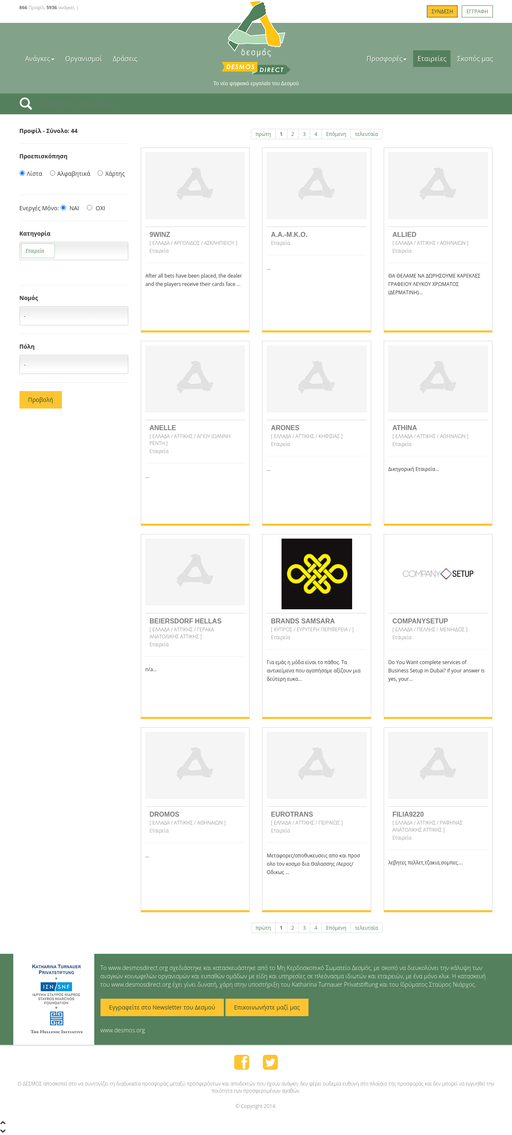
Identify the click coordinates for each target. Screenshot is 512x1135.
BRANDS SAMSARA (303, 621)
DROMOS (164, 814)
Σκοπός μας (475, 58)
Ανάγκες (40, 58)
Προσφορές (387, 58)
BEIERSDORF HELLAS (185, 621)
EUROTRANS (292, 814)
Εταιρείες (431, 58)
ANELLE (162, 427)
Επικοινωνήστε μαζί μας (267, 1007)
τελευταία (366, 134)
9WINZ (159, 234)
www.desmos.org (122, 1030)
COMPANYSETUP (420, 621)
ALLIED (404, 234)
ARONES (285, 427)
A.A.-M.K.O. (289, 234)
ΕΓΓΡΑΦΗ (477, 11)
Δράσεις (125, 58)
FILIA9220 (408, 814)
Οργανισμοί (83, 58)
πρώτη (263, 134)
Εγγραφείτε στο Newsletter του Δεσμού (162, 1007)
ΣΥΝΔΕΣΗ (442, 11)
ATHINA (404, 427)
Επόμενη (336, 134)
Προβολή (40, 400)
